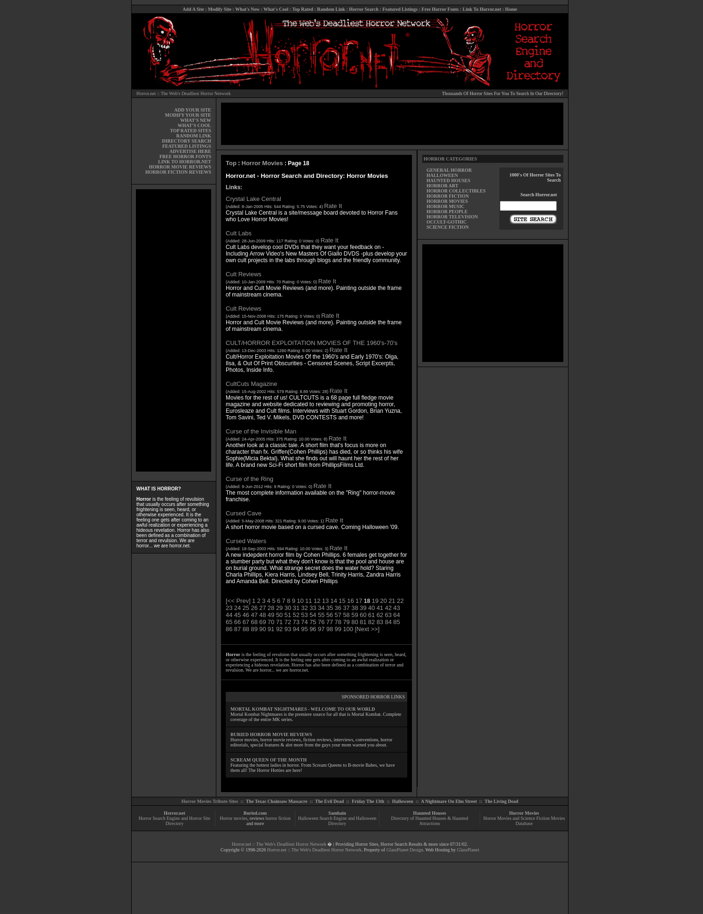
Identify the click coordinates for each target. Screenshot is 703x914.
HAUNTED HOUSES (448, 180)
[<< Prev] (238, 600)
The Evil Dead (329, 801)
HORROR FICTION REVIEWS (178, 172)
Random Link (331, 9)
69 (262, 621)
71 (279, 621)
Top (231, 163)
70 (271, 621)
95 (304, 629)
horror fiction (278, 818)
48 (262, 614)
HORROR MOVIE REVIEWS (180, 166)
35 (329, 607)
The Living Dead (502, 801)
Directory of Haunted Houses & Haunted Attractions (429, 821)
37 (346, 607)
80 (354, 621)
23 (229, 607)
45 (237, 614)
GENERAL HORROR (449, 170)
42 (388, 607)
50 (279, 614)
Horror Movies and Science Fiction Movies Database (524, 821)
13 (325, 600)
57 (338, 614)
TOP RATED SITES (190, 130)
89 (254, 629)
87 (237, 629)
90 (262, 629)
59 (354, 614)
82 (371, 621)
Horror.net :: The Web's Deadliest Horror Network (183, 93)
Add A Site (193, 9)
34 (321, 607)
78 (338, 621)
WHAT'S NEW (195, 120)
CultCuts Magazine (251, 383)
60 (363, 614)
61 (371, 614)
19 (375, 600)
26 (254, 607)
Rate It (333, 205)
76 (321, 621)
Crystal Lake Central (253, 198)
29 (279, 607)
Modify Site (219, 9)
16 (350, 600)
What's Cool (275, 9)
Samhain (337, 813)
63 (388, 614)
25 (246, 607)
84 (388, 621)
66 (237, 621)
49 (271, 614)
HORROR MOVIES (447, 201)
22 (400, 600)
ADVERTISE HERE (190, 151)
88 (246, 629)
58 (346, 614)
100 (348, 629)
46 (246, 614)
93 (287, 629)
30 (287, 607)
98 (329, 629)
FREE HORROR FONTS (185, 156)
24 (237, 607)
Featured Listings (400, 9)
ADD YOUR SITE (192, 109)
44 (229, 614)
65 (229, 621)
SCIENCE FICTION (448, 227)
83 (380, 621)
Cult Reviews (243, 274)
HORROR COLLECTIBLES (456, 190)
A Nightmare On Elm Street (449, 801)
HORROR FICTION (448, 196)
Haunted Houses (429, 813)
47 (254, 614)
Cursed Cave (243, 513)
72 (287, 621)
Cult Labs (239, 233)
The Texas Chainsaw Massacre (277, 801)
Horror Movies (262, 163)
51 (287, 614)
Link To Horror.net (482, 9)
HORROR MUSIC (446, 206)
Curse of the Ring (249, 478)
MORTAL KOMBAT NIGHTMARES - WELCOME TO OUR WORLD (302, 709)
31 (296, 607)
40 (371, 607)
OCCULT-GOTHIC (446, 221)
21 (391, 600)
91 (271, 629)
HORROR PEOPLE (447, 211)
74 (304, 621)
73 (296, 621)
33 (312, 607)
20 (383, 600)
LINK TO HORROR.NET (184, 161)
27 (262, 607)
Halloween (402, 801)
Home (511, 9)
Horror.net (174, 813)
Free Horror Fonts (440, 9)
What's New (247, 9)
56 (329, 614)
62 (380, 614)
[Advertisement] (173, 330)
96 (312, 629)
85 (396, 621)
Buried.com (255, 813)
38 (354, 607)
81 (363, 621)
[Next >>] (367, 629)
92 (279, 629)
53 (304, 614)
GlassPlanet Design (405, 849)
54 (312, 614)
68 (254, 621)
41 (380, 607)
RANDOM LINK (193, 135)
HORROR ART (442, 185)
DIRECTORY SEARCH (186, 141)
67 (246, 621)
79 (346, 621)
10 (300, 600)
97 (321, 629)
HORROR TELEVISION (452, 216)
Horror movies (233, 818)
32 (304, 607)
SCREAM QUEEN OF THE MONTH (268, 759)
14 (334, 600)
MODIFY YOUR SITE (188, 115)
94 (296, 629)
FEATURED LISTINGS (186, 146)
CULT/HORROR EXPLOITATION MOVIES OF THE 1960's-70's (311, 342)
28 (271, 607)
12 (317, 600)
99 (338, 629)
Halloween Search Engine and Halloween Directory (337, 821)
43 (396, 607)
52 (296, 614)
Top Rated (302, 9)
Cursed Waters (246, 541)
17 (358, 600)
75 (312, 621)
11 (308, 600)
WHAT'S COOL (194, 125)
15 (342, 600)
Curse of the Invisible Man (261, 431)
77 (329, 621)
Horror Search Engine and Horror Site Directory (174, 821)
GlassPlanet (468, 849)
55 (321, 614)
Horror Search (364, 9)
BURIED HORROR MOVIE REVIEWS (271, 734)
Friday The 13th (368, 801)
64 (396, 614)
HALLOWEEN (442, 175)
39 (363, 607)
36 (338, 607)
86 (229, 629)
